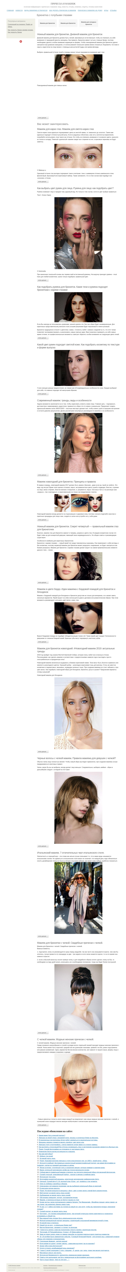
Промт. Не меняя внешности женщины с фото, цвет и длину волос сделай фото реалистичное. (73, 1190)
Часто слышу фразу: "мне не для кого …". (54, 1259)
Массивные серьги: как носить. (51, 1253)
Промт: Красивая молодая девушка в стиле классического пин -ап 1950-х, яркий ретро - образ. (73, 1161)
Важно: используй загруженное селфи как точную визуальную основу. (64, 1170)
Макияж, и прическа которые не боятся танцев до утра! (59, 1200)
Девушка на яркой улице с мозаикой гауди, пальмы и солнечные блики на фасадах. (68, 1138)
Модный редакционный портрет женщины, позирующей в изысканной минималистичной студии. (74, 1220)
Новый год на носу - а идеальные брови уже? (56, 1225)
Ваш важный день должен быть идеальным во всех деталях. (61, 1218)
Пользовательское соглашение (55, 1265)
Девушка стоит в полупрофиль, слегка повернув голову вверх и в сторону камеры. (68, 1144)
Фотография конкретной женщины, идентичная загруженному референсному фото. (69, 1179)
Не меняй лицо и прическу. (49, 1223)
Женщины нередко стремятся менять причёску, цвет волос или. (61, 1142)
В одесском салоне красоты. (50, 1188)
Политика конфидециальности (50, 1267)
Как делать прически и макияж (62, 10)
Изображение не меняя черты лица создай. (55, 1195)
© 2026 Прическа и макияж (14, 1265)
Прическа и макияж (63, 3)
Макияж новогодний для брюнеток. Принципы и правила (66, 481)
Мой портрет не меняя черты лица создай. (55, 1193)
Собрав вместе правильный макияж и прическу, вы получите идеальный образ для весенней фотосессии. (77, 1172)
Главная (10, 10)
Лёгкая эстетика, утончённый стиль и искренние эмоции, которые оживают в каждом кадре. (72, 1167)
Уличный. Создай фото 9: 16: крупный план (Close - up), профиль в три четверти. (68, 1181)
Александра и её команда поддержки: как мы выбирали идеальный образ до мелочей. (71, 1186)
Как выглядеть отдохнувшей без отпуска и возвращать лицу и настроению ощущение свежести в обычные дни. (78, 1147)
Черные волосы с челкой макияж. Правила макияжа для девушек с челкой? (76, 758)
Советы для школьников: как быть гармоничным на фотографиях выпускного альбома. (71, 1257)
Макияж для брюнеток (68, 23)
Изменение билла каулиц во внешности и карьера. (57, 1151)
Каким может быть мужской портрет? (52, 1135)
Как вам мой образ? (46, 1154)
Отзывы (113, 10)
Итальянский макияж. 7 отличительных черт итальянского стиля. (70, 852)
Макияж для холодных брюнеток (88, 23)
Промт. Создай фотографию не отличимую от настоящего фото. (61, 1149)
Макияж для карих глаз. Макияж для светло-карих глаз (65, 129)
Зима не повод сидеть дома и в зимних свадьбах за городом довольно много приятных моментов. (75, 1234)
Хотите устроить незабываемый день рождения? (57, 1248)
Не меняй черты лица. (48, 1158)
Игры (106, 10)
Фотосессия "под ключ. (48, 1177)
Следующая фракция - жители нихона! (53, 1241)
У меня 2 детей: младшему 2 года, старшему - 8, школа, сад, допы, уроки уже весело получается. (74, 1250)
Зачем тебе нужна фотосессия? (51, 1246)
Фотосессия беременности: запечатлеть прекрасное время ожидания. (65, 1255)
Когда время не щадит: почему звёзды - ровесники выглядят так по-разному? (67, 1243)
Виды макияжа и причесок (36, 10)
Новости (19, 10)
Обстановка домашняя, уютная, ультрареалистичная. (59, 1197)
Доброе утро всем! (46, 1156)
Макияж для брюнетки (47, 23)
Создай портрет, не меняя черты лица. (53, 1211)
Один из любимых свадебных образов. (53, 1184)
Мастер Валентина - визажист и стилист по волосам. (58, 1227)
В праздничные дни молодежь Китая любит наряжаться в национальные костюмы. (68, 1140)
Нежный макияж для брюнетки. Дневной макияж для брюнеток (69, 34)
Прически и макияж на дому (90, 10)
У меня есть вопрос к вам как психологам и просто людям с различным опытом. (68, 1230)
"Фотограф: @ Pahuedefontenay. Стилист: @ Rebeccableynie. (61, 1232)
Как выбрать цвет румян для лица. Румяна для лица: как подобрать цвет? (75, 188)
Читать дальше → (43, 117)
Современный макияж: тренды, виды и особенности (64, 400)
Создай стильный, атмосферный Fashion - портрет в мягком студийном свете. (67, 1174)
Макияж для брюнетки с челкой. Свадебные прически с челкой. (70, 942)
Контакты (45, 1265)
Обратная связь (82, 1265)
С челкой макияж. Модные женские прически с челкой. (65, 1039)
